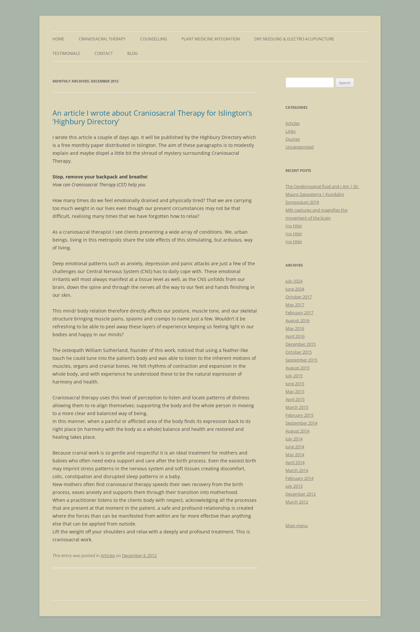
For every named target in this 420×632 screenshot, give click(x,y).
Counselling (153, 39)
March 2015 (296, 407)
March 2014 (296, 470)
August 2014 (297, 431)
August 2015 (297, 368)
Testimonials (66, 53)
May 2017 (294, 305)
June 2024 (294, 289)
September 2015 (301, 360)
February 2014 (299, 478)
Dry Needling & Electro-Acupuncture (294, 39)
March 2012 (296, 502)
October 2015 (298, 352)
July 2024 (294, 281)
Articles (108, 555)
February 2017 (299, 313)
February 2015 (299, 415)
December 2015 (300, 344)
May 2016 (294, 328)
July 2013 (294, 486)
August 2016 (297, 320)
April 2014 (294, 462)
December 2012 (300, 494)
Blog (132, 53)
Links (290, 131)
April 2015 (294, 399)
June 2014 (294, 447)
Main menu (296, 525)
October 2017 (298, 297)
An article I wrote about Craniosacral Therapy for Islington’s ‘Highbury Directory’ (152, 117)
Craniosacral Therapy (102, 39)
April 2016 (294, 336)
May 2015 (294, 391)
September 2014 (301, 423)
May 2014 (294, 454)
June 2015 (294, 383)
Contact (103, 53)
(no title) (293, 226)
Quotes (292, 139)
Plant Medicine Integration (210, 39)
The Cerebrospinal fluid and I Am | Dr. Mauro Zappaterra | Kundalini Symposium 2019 (322, 194)
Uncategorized (299, 147)
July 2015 (294, 376)
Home (58, 39)
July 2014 (294, 439)
